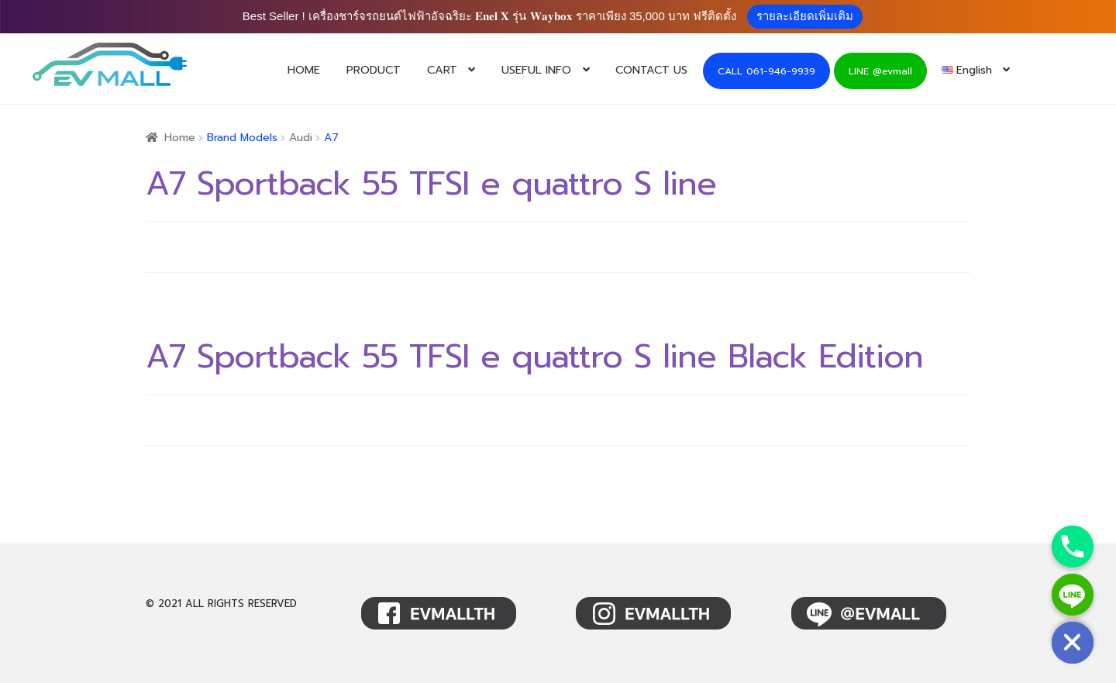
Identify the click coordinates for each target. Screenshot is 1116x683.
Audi (300, 137)
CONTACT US (651, 69)
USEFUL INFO (536, 69)
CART (442, 69)
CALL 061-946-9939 (766, 71)
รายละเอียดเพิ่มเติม (804, 15)
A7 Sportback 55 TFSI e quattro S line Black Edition (534, 356)
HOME (304, 69)
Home (179, 137)
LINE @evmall (880, 71)
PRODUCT (373, 69)
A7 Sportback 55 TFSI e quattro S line (431, 184)
